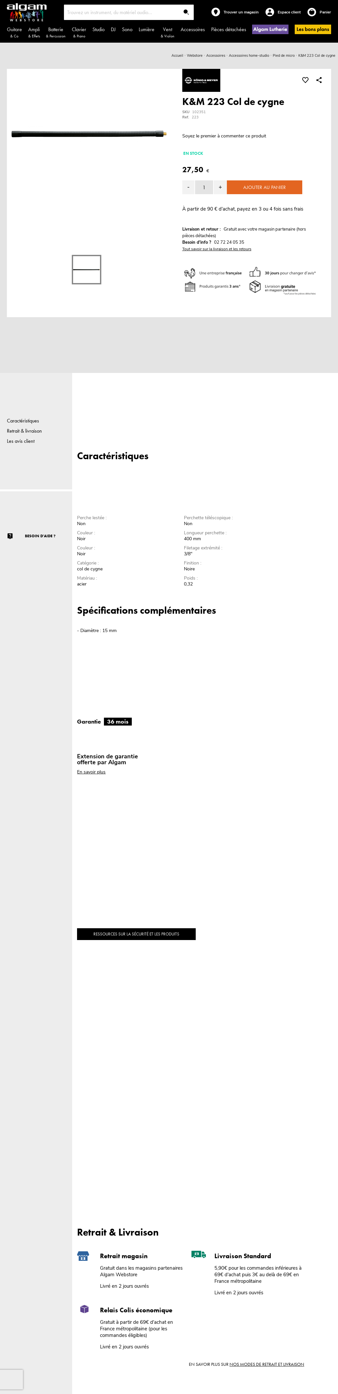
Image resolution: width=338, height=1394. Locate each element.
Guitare (14, 32)
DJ (113, 29)
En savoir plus (91, 772)
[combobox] (129, 12)
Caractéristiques (23, 420)
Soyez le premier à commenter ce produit (224, 136)
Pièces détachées (228, 29)
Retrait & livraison (24, 430)
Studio (98, 29)
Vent (167, 32)
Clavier (79, 32)
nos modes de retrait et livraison (266, 1364)
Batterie (56, 32)
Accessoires (193, 29)
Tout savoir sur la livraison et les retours (216, 249)
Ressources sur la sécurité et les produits (136, 934)
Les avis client (20, 441)
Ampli (34, 32)
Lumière (146, 29)
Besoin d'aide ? (40, 536)
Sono (127, 29)
